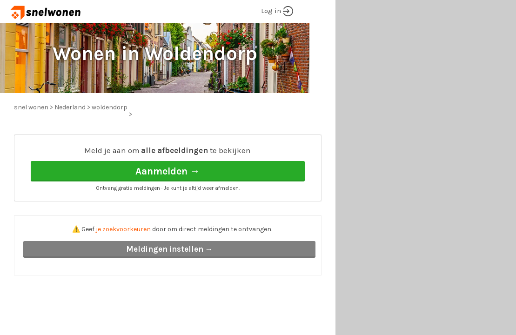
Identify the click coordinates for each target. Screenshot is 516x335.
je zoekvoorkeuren (123, 229)
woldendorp (109, 107)
